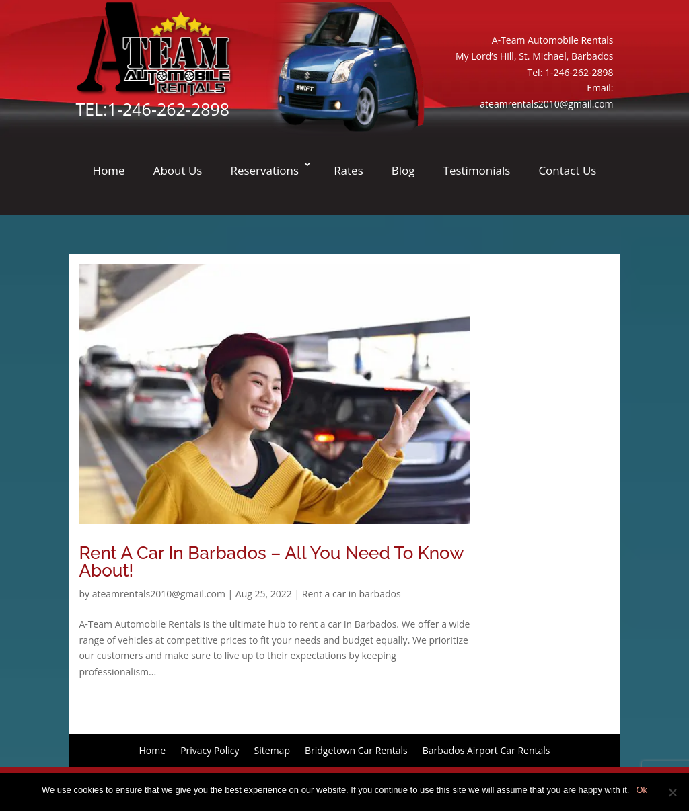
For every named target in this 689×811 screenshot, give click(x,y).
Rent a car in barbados (351, 593)
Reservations (264, 170)
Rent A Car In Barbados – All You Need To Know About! (271, 562)
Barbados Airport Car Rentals (486, 749)
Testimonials (477, 170)
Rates (348, 170)
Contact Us (567, 170)
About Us (178, 170)
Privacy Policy (209, 749)
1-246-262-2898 (168, 108)
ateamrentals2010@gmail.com (546, 103)
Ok (641, 790)
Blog (403, 170)
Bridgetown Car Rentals (356, 749)
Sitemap (272, 749)
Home (109, 170)
